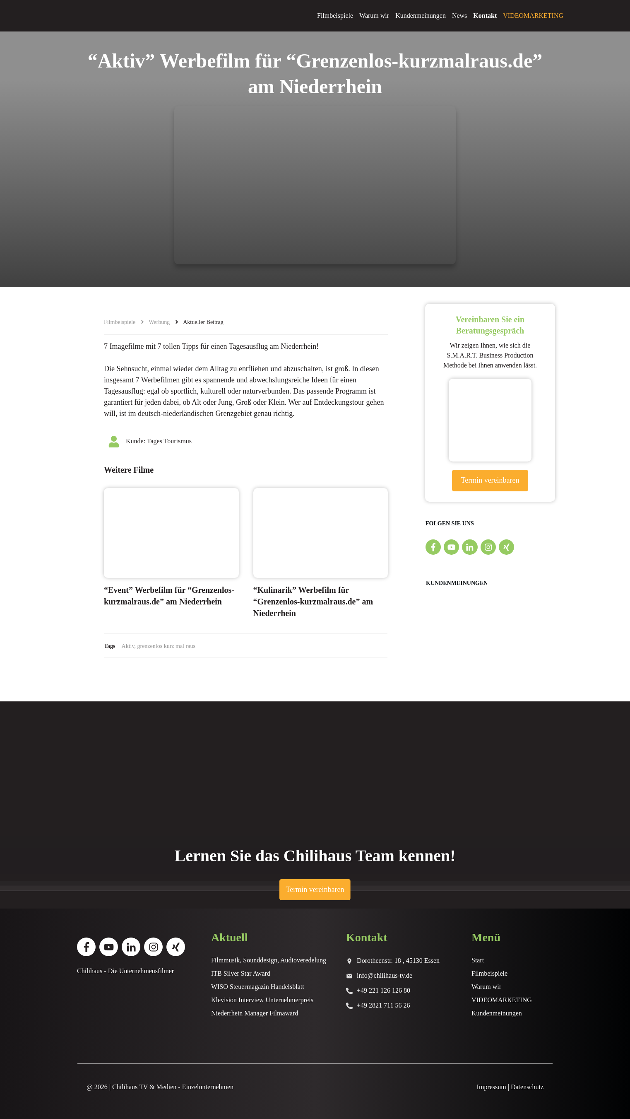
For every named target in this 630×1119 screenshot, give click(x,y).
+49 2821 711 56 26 (383, 1005)
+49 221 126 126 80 (383, 990)
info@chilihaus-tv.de (384, 975)
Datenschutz (527, 1086)
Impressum (491, 1086)
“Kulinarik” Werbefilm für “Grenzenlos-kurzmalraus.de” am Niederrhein (313, 601)
